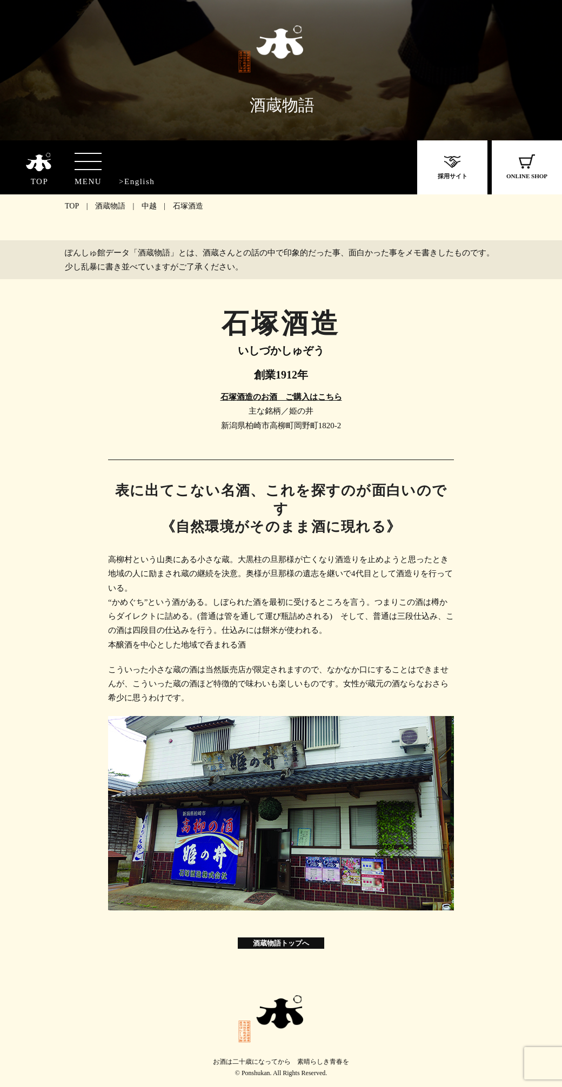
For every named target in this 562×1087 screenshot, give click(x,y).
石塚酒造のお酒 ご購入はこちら (281, 397)
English (139, 181)
